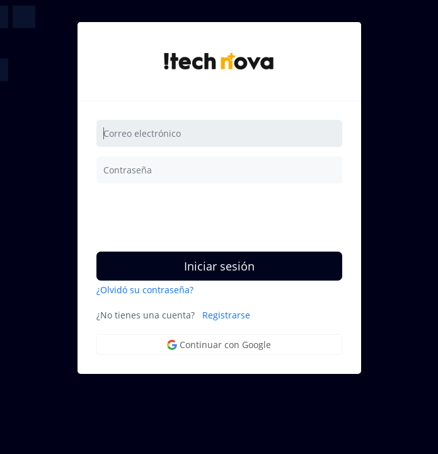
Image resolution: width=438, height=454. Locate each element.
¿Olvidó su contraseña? (144, 290)
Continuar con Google (219, 345)
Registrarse (226, 315)
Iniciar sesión (219, 266)
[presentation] (192, 217)
